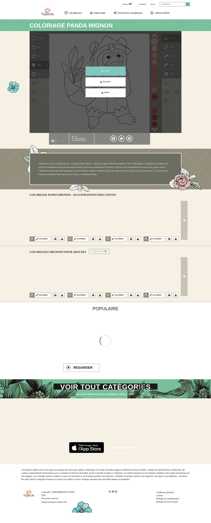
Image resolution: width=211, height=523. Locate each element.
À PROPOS (142, 4)
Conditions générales (165, 503)
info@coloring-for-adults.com (54, 512)
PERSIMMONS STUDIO (63, 502)
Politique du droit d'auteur (167, 512)
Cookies (159, 506)
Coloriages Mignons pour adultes (58, 253)
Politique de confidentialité (167, 509)
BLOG (153, 4)
